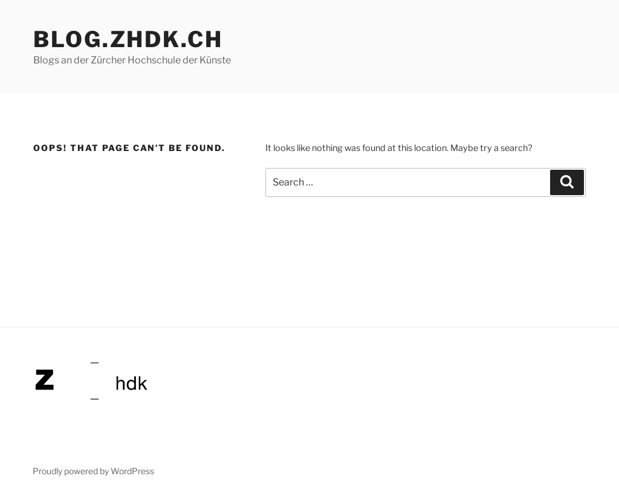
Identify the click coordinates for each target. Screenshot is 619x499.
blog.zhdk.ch (128, 39)
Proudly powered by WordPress (93, 471)
